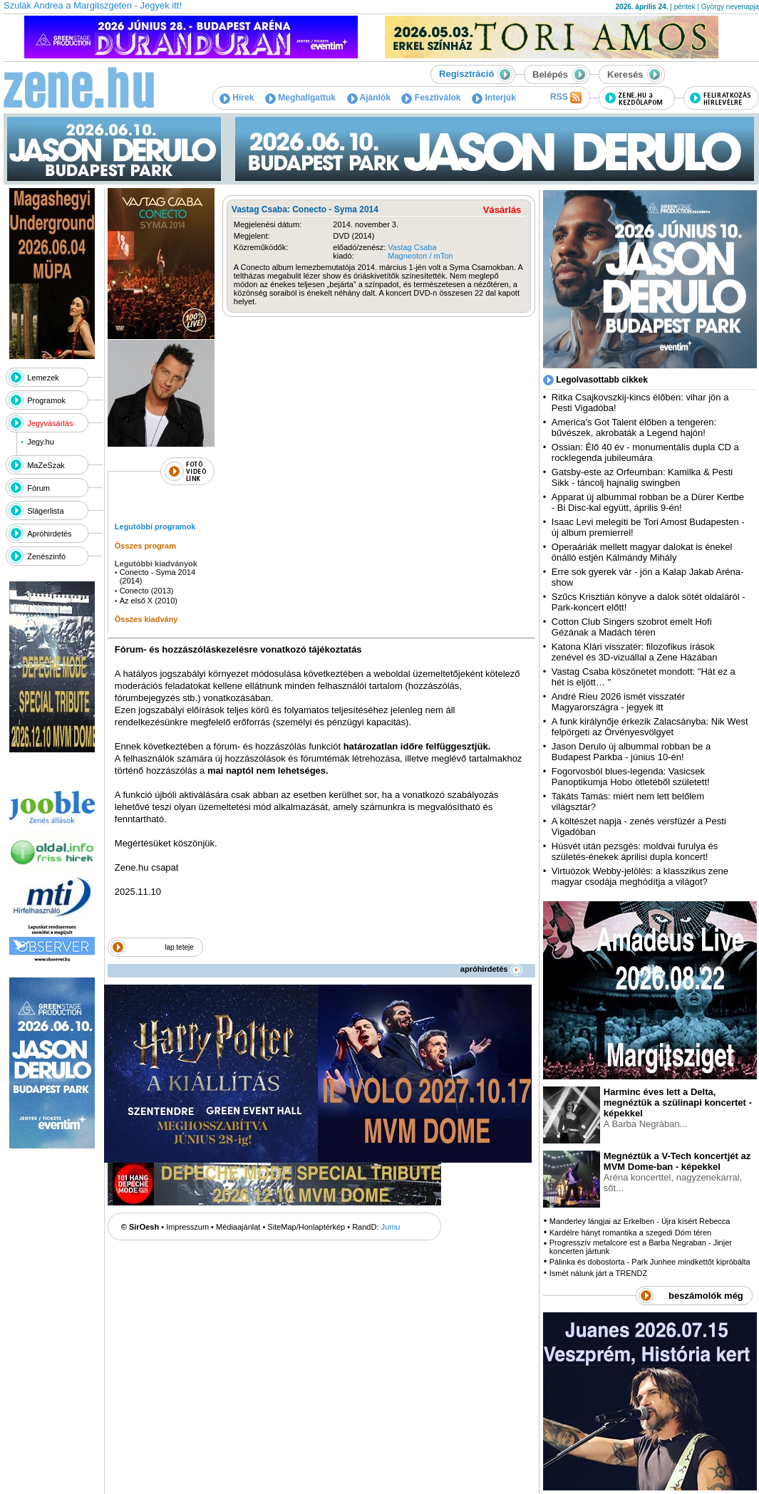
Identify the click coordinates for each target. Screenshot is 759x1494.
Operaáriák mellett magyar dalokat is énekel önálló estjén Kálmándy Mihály (642, 552)
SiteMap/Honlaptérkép (306, 1227)
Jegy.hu (40, 441)
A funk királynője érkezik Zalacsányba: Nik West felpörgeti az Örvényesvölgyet (650, 726)
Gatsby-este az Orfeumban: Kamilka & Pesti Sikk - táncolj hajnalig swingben (642, 477)
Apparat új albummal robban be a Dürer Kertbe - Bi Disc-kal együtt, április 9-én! (648, 502)
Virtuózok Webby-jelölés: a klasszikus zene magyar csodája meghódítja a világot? (640, 876)
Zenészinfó (46, 556)
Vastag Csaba (412, 247)
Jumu (391, 1227)
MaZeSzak (46, 465)
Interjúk (494, 98)
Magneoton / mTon (420, 255)
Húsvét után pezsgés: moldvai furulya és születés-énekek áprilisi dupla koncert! (635, 851)
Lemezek (43, 377)
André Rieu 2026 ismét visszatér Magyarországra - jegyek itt (618, 701)
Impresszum (187, 1227)
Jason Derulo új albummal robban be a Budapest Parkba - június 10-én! (631, 751)
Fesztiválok (430, 98)
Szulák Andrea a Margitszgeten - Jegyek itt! (93, 5)
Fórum (38, 488)
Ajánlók (369, 98)
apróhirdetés (491, 969)
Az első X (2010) (148, 600)
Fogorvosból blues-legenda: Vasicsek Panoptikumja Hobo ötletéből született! (631, 776)
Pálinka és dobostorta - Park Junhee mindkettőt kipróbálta (649, 1261)
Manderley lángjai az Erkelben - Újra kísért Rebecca (639, 1221)
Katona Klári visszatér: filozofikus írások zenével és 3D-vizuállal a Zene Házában (635, 652)
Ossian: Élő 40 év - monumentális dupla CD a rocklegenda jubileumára (645, 452)
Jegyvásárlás (50, 423)
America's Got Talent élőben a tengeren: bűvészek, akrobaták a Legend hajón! (634, 427)
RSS (566, 97)
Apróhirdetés (49, 533)
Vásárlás (502, 209)
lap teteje (179, 947)
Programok (46, 400)
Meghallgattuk (300, 98)
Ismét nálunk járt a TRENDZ (598, 1273)
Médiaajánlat (238, 1227)
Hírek (237, 98)
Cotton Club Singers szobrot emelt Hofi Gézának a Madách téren (632, 627)
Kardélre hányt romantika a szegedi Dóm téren (630, 1232)
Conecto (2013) (147, 590)
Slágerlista (45, 511)
